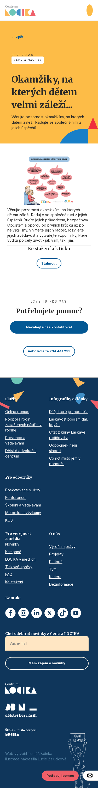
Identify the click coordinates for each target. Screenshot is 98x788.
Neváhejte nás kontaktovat (49, 327)
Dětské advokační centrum (20, 453)
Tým (52, 569)
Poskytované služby (22, 490)
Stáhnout (49, 263)
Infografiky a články (68, 399)
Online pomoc (17, 411)
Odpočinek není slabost (63, 448)
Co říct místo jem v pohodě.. (64, 461)
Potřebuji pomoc (60, 776)
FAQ (8, 574)
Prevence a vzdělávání (15, 440)
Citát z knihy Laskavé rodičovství (67, 435)
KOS (9, 520)
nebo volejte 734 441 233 (49, 351)
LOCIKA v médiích (20, 559)
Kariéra (55, 576)
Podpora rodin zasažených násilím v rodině (23, 424)
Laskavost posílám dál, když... (68, 422)
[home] (46, 10)
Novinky (12, 544)
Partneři (55, 561)
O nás (54, 533)
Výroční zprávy (62, 546)
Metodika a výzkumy (23, 512)
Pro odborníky (18, 477)
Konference (15, 497)
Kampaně (13, 551)
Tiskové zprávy (18, 567)
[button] (90, 10)
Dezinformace (61, 584)
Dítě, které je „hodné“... (68, 411)
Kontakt (13, 598)
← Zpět (17, 37)
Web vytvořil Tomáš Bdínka (28, 753)
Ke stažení (14, 582)
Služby (11, 399)
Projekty (56, 554)
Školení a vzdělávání (23, 505)
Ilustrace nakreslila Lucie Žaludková (35, 759)
